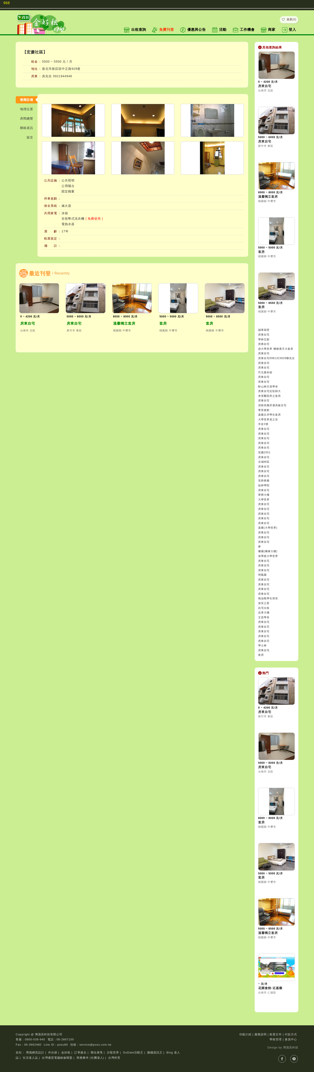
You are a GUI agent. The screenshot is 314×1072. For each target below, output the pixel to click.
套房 (163, 323)
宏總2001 (264, 452)
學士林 (262, 645)
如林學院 (264, 485)
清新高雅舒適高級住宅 (272, 405)
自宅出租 (264, 608)
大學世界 (264, 499)
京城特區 (264, 461)
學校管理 (276, 1039)
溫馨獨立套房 (124, 323)
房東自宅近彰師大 (269, 391)
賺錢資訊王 (154, 1052)
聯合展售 (97, 1052)
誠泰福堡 (264, 329)
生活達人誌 (30, 1057)
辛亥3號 (263, 424)
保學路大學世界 (268, 556)
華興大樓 (264, 494)
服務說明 (260, 1034)
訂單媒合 (80, 1052)
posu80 (62, 1044)
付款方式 (291, 1034)
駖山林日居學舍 (268, 386)
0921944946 (62, 76)
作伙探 (52, 1052)
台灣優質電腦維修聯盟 (57, 1057)
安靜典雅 (264, 480)
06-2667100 (65, 1039)
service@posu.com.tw (95, 1044)
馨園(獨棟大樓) (267, 551)
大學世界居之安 (268, 419)
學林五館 (264, 339)
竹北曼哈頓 (265, 372)
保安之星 (264, 603)
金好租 (65, 1052)
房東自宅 (27, 323)
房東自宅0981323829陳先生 (276, 358)
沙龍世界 (113, 1052)
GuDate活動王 (133, 1052)
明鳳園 (262, 574)
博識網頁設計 (35, 1052)
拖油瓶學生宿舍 (268, 598)
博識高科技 (290, 1047)
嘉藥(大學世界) (267, 527)
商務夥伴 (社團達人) (90, 1057)
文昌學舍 (264, 617)
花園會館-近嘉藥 (270, 988)
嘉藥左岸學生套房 (269, 414)
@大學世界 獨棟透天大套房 (275, 348)
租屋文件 (276, 1034)
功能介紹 (245, 1034)
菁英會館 (264, 410)
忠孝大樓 (264, 612)
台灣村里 (114, 1057)
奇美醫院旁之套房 (269, 395)
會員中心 (291, 1039)
